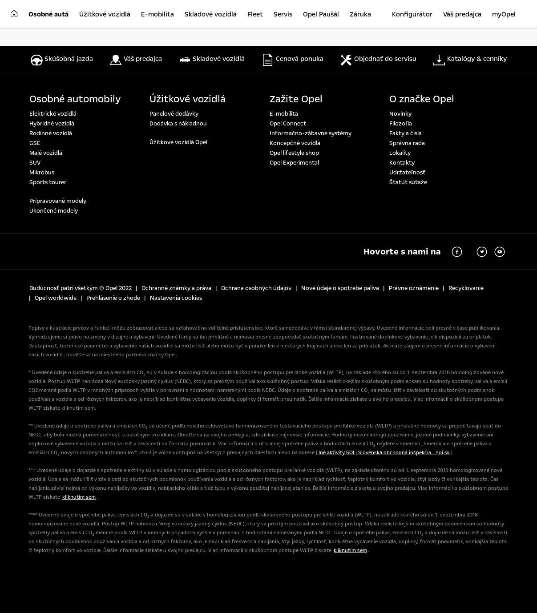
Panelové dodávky (173, 114)
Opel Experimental (294, 163)
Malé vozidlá (45, 153)
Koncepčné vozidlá (295, 143)
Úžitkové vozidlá (187, 99)
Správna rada (407, 143)
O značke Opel (421, 99)
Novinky (400, 114)
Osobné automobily (75, 99)
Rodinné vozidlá (50, 133)
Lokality (400, 153)
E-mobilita (284, 114)
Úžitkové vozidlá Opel (178, 142)
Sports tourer (47, 182)
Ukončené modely (53, 211)
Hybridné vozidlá (51, 124)
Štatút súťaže (408, 182)
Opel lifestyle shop (294, 153)
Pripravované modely (57, 201)
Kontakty (402, 163)
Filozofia (400, 124)
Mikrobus (41, 173)
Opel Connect (288, 124)
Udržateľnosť (407, 173)
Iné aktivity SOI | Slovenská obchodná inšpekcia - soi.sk (384, 452)
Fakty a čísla (405, 133)
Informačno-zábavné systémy (310, 133)
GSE (34, 143)
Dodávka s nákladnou (178, 124)
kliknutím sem (79, 497)
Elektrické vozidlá (53, 114)
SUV (34, 163)
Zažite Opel (296, 99)
